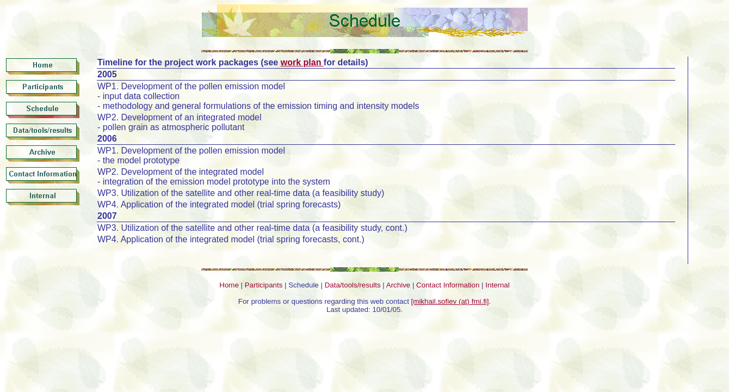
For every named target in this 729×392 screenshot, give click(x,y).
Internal (497, 285)
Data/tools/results (353, 285)
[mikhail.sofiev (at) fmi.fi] (450, 301)
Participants (264, 285)
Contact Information (447, 285)
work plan (302, 62)
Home (229, 285)
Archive (398, 285)
